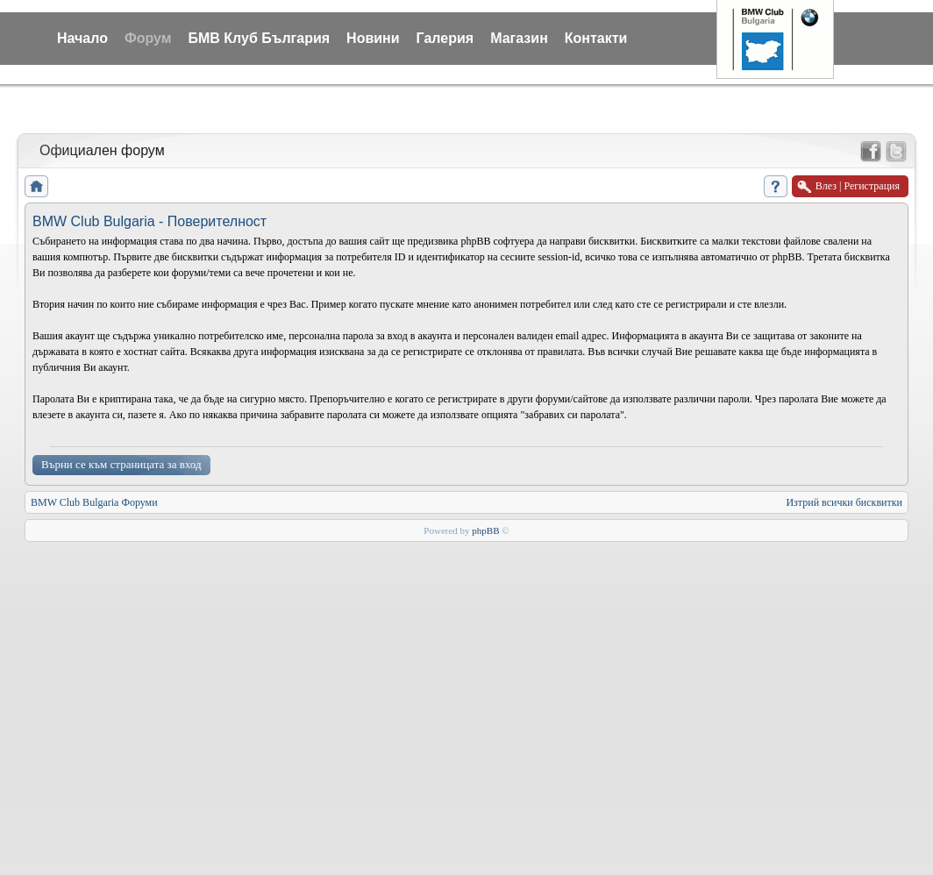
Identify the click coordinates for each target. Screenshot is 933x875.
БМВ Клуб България (259, 38)
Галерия (445, 38)
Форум (148, 38)
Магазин (519, 38)
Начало (82, 38)
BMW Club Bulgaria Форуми (94, 502)
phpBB (485, 530)
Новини (373, 38)
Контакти (596, 38)
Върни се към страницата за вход (121, 464)
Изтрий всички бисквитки (844, 502)
